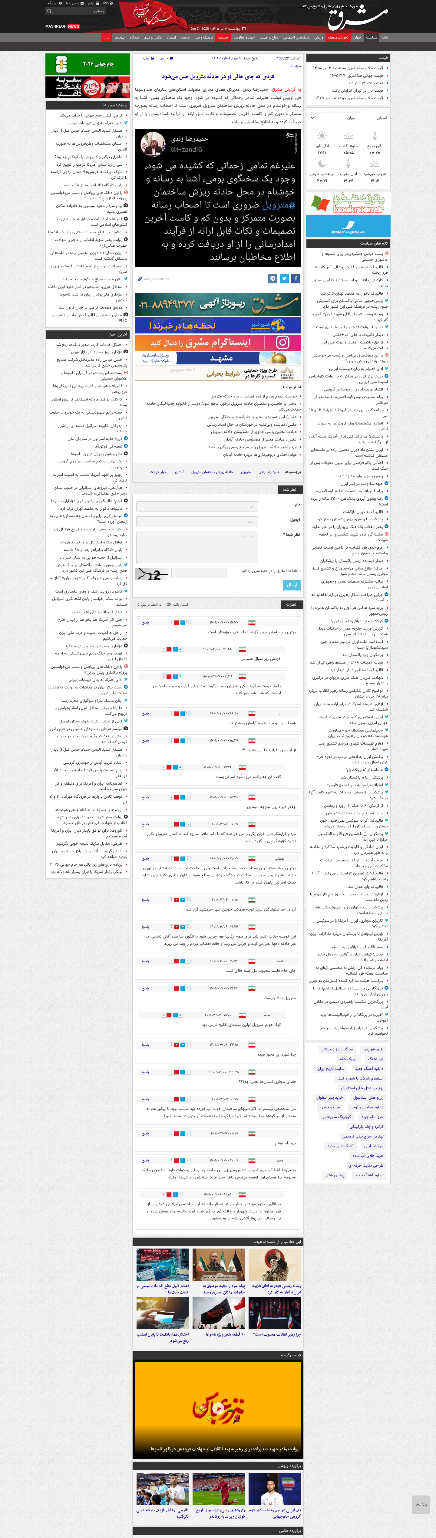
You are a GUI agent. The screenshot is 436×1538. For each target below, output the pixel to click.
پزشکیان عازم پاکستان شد (362, 777)
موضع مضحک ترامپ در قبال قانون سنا (90, 307)
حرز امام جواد (372, 1117)
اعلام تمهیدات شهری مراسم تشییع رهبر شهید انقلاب (353, 746)
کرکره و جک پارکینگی (366, 1127)
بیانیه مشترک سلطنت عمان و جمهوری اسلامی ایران (354, 584)
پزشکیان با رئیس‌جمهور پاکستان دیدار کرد (350, 519)
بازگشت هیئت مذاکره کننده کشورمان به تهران (346, 981)
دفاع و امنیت (269, 37)
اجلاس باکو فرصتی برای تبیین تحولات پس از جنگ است (349, 466)
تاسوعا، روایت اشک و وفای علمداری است (349, 327)
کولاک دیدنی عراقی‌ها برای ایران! (357, 621)
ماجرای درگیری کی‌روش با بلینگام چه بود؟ (88, 157)
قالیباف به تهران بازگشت (363, 512)
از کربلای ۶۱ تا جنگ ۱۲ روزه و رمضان (353, 806)
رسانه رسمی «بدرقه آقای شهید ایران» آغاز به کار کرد (349, 317)
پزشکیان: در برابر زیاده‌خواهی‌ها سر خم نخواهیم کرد (354, 1031)
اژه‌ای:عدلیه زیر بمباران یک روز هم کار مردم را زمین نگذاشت (349, 897)
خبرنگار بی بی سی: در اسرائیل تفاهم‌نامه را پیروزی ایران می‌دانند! (350, 991)
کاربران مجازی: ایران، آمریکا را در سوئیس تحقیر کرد (352, 923)
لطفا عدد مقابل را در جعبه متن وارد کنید (271, 571)
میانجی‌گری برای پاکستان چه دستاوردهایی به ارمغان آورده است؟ (88, 519)
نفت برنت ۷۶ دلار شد (365, 83)
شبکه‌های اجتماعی (296, 37)
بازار (107, 37)
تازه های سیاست (374, 243)
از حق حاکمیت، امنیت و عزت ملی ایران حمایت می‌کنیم (354, 345)
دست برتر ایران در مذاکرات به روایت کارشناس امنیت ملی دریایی (348, 379)
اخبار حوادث (158, 472)
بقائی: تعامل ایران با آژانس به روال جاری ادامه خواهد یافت (352, 957)
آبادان (179, 472)
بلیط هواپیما (373, 1049)
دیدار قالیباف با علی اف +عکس (357, 335)
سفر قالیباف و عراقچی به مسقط (356, 947)
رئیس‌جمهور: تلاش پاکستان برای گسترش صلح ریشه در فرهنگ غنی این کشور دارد (352, 303)
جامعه (185, 37)
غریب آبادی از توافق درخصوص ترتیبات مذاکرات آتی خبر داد (354, 863)
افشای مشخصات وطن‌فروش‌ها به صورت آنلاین (352, 426)
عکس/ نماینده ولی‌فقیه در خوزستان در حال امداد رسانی (252, 425)
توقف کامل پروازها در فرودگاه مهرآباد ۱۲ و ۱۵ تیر (348, 413)
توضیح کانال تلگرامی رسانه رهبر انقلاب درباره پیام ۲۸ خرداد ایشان (348, 693)
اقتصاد (171, 37)
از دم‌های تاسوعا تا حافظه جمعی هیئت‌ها (88, 810)
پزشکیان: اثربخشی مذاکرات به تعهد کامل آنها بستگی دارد (348, 795)
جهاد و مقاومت (244, 37)
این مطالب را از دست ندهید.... (276, 1242)
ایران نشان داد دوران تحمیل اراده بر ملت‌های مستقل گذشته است (349, 452)
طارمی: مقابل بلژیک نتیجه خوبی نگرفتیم (162, 1526)
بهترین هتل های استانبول (362, 1088)
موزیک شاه (349, 1059)
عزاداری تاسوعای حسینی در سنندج (94, 646)
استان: (381, 118)
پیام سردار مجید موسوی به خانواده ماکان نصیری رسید (224, 1293)
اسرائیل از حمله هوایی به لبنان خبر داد (91, 557)
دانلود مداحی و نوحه (367, 1107)
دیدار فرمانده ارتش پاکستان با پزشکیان (351, 561)
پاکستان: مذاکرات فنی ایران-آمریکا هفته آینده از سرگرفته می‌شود (348, 439)
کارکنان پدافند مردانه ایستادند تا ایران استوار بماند (350, 283)
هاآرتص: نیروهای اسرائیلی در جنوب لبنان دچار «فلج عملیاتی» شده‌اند (90, 490)
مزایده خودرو (330, 1107)
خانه (385, 37)
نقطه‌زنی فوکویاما (108, 446)
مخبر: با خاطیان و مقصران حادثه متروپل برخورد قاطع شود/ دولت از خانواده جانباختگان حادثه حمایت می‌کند (224, 406)
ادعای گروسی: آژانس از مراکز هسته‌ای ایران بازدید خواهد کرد (89, 854)
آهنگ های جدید (340, 1146)
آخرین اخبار (118, 334)
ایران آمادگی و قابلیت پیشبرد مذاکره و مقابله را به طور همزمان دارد (349, 850)
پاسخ (145, 622)
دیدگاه (134, 37)
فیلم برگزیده (291, 1364)
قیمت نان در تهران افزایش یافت (357, 90)
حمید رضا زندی (269, 472)
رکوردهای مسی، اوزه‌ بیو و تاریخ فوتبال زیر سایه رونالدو (220, 1526)
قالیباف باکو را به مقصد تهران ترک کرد (352, 293)
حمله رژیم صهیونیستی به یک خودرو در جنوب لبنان (88, 415)
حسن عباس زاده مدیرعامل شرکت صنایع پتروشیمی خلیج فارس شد (92, 362)
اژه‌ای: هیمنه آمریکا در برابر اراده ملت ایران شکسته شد (351, 707)
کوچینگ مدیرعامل (336, 1117)
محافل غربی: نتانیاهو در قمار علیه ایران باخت (85, 287)
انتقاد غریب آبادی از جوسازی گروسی (353, 389)
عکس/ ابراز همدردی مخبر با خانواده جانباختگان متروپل (252, 417)
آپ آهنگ (375, 1059)
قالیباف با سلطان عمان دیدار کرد (356, 670)
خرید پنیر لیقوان (329, 1097)
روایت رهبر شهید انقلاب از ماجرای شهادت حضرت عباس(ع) (91, 242)
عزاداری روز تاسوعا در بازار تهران (96, 352)
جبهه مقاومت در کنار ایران (362, 484)
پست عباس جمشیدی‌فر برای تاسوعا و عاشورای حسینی (355, 256)
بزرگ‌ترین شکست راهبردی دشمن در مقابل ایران (351, 1004)
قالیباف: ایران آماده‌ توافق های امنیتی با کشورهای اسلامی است (92, 222)
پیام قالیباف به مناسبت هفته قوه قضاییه (349, 491)
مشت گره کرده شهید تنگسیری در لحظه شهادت (353, 537)
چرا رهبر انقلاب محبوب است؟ (277, 1343)
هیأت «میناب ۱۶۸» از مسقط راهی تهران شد (346, 662)
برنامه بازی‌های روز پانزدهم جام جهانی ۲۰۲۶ (86, 864)
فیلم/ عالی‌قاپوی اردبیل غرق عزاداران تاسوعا (86, 501)
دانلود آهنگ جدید (369, 1069)
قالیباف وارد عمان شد (365, 887)
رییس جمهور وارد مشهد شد (361, 476)
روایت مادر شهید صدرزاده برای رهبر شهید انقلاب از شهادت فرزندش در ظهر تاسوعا (225, 1457)
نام (297, 504)
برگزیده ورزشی (289, 1474)
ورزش (318, 37)
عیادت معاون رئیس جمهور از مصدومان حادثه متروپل (254, 432)
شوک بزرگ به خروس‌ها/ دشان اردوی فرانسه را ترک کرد (89, 175)
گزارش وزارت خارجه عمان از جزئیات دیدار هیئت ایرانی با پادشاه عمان (353, 631)
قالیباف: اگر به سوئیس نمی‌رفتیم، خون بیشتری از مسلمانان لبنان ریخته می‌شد (354, 823)
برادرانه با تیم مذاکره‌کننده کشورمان (354, 813)
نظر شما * (291, 535)
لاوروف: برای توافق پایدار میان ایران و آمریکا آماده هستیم (89, 833)
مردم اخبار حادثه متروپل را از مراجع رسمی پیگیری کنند (252, 447)
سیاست (371, 37)
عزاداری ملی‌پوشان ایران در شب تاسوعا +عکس (93, 297)
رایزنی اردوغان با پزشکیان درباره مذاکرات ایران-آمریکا (348, 936)
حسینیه (223, 37)
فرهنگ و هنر (204, 37)
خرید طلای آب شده (367, 1156)
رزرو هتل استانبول (368, 1097)
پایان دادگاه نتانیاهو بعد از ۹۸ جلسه (93, 185)
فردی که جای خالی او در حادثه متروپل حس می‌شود (218, 77)
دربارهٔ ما (54, 3)
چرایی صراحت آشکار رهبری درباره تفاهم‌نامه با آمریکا (349, 597)
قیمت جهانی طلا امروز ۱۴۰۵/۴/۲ (356, 76)
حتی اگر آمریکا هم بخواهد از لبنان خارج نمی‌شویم (92, 622)
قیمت (383, 58)
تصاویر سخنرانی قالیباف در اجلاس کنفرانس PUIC (89, 318)
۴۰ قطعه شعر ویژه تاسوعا (225, 1343)
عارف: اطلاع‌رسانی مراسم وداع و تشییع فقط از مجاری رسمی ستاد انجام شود (348, 571)
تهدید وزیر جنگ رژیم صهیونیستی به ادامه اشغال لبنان (91, 656)
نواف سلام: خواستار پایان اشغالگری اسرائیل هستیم (89, 601)
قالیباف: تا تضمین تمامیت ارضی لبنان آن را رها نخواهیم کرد (350, 876)
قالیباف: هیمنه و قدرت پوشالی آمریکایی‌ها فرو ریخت (351, 270)
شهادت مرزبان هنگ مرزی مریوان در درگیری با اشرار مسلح (350, 680)
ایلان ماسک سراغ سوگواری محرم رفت (92, 279)
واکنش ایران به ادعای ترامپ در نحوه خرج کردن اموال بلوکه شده (352, 760)
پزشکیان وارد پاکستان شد (362, 655)
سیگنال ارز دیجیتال (337, 1049)
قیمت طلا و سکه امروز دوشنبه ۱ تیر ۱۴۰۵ (349, 98)
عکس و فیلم (153, 37)
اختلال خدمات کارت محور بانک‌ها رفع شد (89, 345)
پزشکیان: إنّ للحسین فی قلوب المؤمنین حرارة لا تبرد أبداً (353, 837)
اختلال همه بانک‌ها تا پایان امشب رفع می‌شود (163, 1346)
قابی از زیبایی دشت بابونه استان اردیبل (90, 721)
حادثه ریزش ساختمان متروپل (212, 472)
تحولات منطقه (338, 37)
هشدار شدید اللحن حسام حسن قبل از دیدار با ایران (89, 133)
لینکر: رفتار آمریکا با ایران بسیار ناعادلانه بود (86, 872)
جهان (357, 37)
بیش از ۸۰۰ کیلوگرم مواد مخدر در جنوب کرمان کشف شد (92, 739)
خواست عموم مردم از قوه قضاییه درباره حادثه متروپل (253, 396)
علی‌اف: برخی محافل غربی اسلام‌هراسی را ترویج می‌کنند (90, 711)
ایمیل (295, 519)
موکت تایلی (373, 1146)
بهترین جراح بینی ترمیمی (362, 1136)
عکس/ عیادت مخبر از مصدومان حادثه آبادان (260, 439)
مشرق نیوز (345, 15)
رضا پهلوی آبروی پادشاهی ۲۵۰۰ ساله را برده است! (349, 501)
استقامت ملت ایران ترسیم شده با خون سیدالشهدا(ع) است (354, 645)
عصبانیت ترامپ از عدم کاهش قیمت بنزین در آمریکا (88, 269)
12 (191, 714)
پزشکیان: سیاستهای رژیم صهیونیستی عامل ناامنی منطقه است (350, 910)
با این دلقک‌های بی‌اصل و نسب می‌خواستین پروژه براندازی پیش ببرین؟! (350, 358)
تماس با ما (75, 3)
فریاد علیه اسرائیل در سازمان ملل (95, 439)
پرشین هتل (334, 1175)
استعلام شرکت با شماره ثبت (360, 1078)
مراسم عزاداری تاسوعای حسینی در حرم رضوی (85, 729)
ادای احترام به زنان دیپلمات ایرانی (356, 369)
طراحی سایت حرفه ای (365, 1165)
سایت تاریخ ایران (330, 1069)
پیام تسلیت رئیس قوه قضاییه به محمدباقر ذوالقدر (351, 400)
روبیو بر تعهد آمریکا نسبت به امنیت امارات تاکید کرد (90, 477)
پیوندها (119, 37)
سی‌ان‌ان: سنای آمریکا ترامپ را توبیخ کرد (89, 164)
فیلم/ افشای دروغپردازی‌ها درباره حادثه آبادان (260, 455)
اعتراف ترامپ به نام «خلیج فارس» (354, 785)
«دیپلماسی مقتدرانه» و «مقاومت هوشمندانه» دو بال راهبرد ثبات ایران (358, 733)
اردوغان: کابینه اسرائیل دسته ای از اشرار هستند (92, 428)
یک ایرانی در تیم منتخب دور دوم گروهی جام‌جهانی (275, 1526)
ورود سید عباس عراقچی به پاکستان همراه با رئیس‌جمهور (349, 611)
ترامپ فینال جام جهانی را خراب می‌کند (91, 115)
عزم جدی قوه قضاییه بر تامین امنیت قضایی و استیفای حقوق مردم (350, 550)
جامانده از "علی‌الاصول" (364, 770)
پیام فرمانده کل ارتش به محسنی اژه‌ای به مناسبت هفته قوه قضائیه (351, 970)
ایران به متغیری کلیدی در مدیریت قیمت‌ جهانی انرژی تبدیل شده (353, 720)
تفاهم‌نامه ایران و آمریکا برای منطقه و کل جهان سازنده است (90, 786)
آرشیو (94, 3)
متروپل (246, 472)
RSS (108, 3)
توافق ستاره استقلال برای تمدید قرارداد (91, 542)
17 (191, 622)
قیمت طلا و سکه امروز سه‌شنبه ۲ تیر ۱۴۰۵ (348, 68)
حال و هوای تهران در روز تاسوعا (96, 454)
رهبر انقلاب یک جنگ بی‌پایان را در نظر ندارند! (346, 527)
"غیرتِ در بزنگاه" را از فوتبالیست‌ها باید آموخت (354, 1017)
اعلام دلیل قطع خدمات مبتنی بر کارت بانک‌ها (162, 1293)
